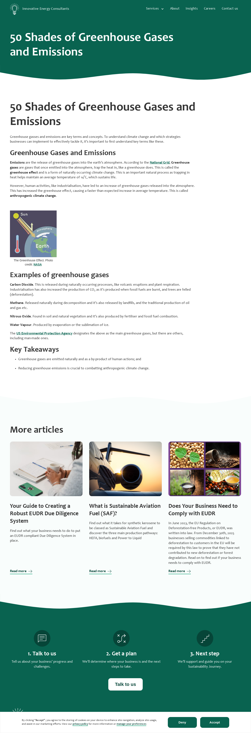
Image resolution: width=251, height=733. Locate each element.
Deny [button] (182, 722)
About (174, 9)
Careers (210, 9)
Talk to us (125, 684)
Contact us (230, 9)
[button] (155, 9)
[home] (41, 9)
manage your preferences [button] (131, 724)
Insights (192, 9)
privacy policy (80, 724)
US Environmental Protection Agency (44, 333)
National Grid (159, 163)
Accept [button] (215, 722)
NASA (38, 264)
